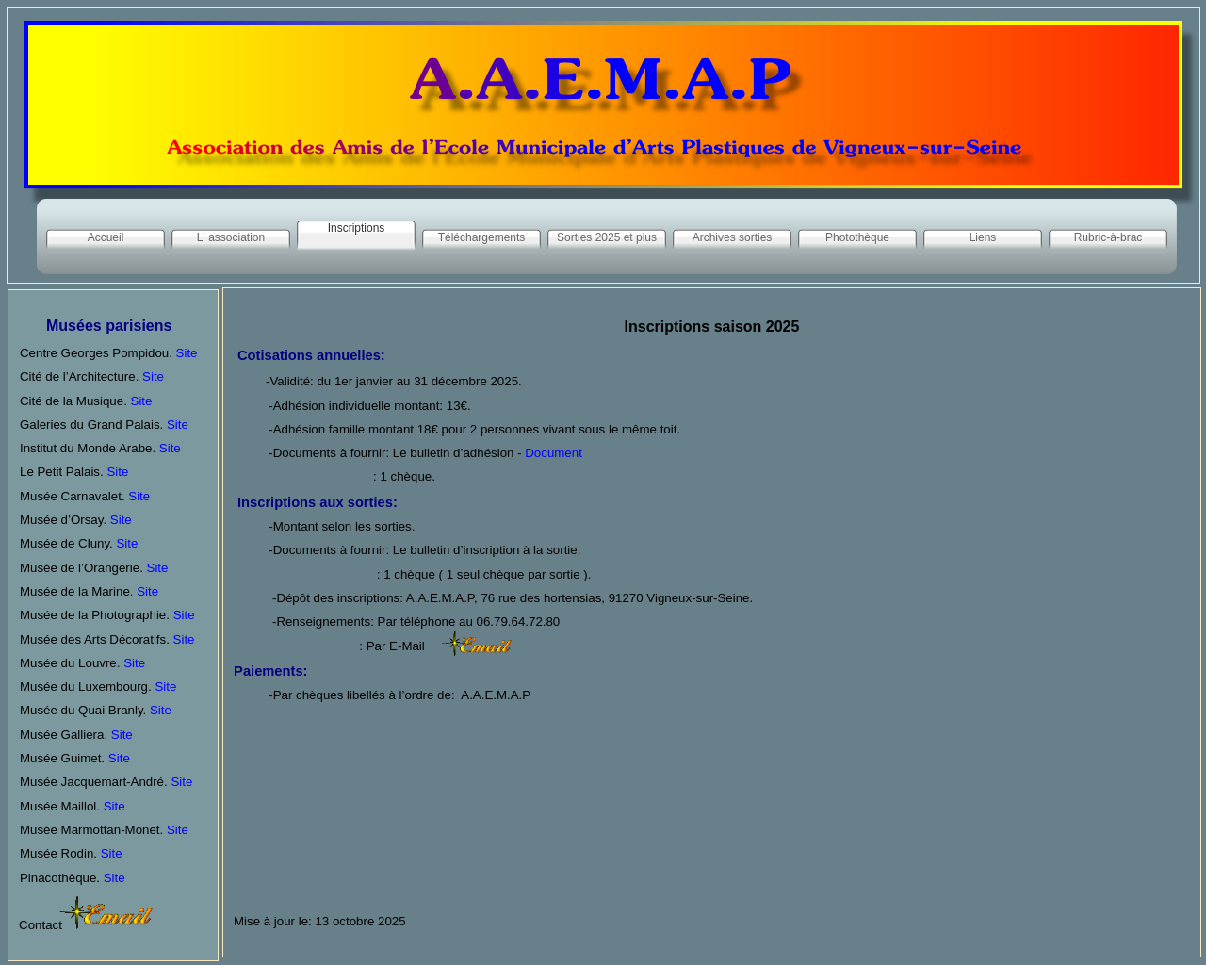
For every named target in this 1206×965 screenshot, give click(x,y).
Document (552, 453)
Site (187, 353)
